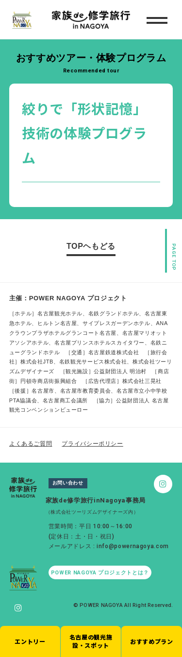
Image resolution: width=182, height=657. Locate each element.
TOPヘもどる (91, 246)
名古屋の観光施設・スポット (90, 641)
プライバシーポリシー (92, 443)
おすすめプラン (151, 641)
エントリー (30, 641)
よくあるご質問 (30, 443)
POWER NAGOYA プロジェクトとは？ (100, 573)
